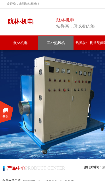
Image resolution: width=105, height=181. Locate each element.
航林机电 (20, 43)
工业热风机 (56, 43)
